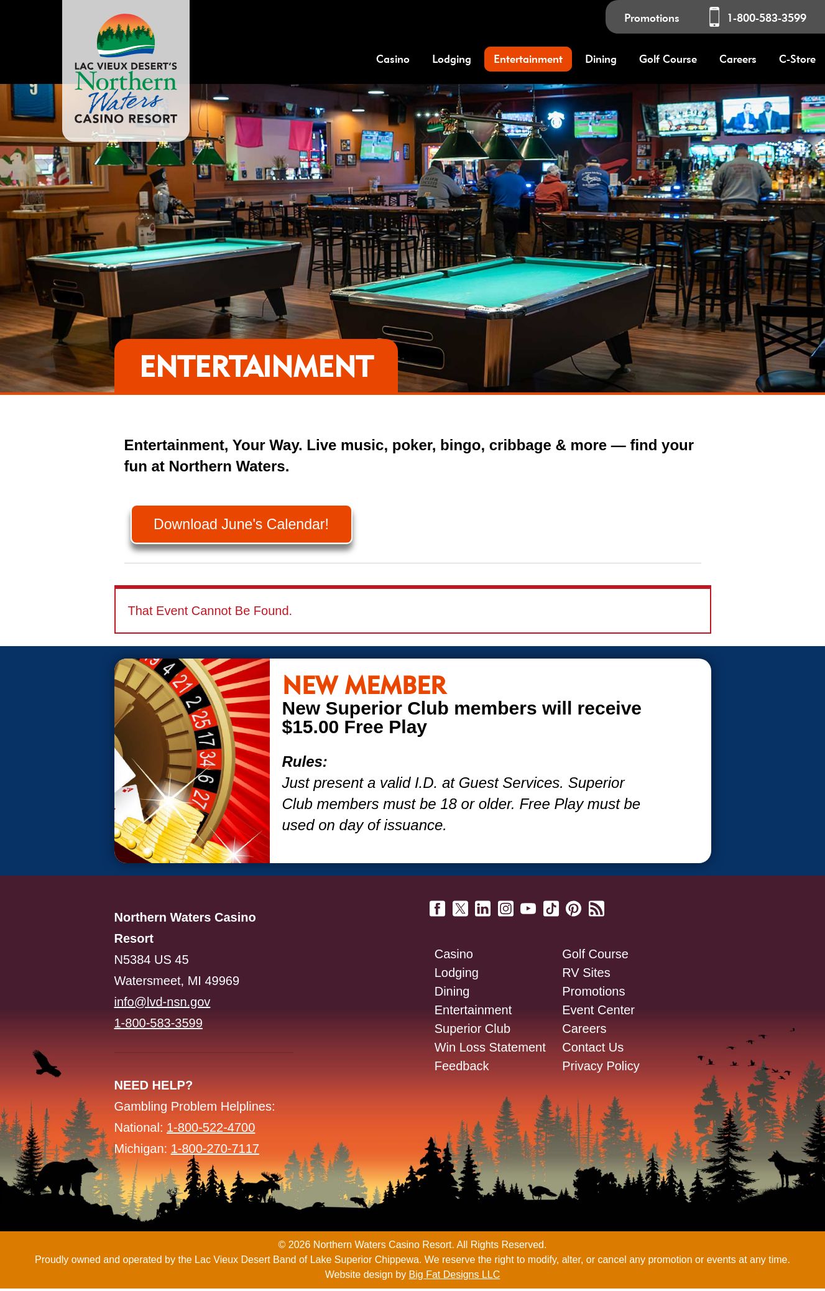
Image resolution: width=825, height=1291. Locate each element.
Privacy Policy (600, 1068)
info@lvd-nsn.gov (162, 1004)
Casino (454, 956)
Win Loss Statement (490, 1050)
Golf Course (595, 956)
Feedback (462, 1068)
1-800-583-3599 (766, 17)
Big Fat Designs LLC (454, 1277)
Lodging (457, 975)
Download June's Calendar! (248, 525)
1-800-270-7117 (215, 1151)
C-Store (797, 58)
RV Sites (586, 975)
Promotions (652, 17)
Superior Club (472, 1031)
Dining (452, 994)
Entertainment (473, 1012)
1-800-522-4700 (211, 1130)
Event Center (598, 1012)
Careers (738, 58)
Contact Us (593, 1050)
